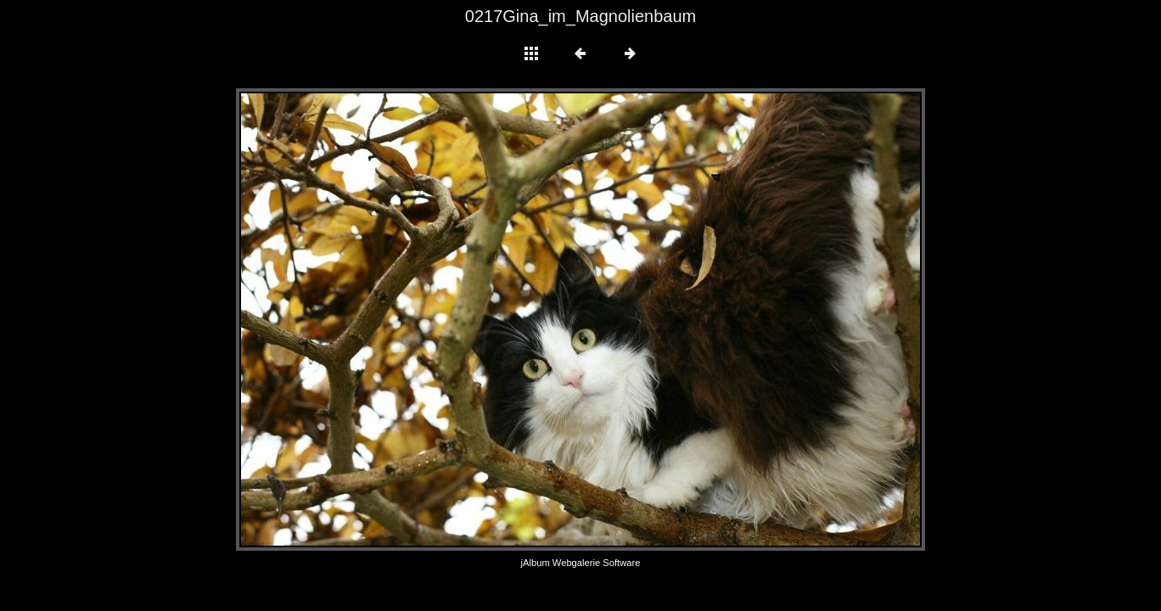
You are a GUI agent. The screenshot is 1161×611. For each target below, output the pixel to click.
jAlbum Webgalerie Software (581, 563)
